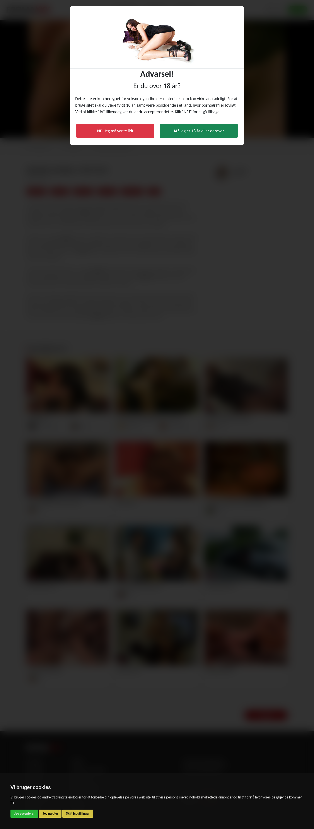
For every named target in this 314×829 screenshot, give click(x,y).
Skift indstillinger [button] (77, 813)
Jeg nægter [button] (50, 813)
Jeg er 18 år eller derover (199, 130)
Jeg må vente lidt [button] (115, 130)
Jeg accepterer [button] (24, 813)
